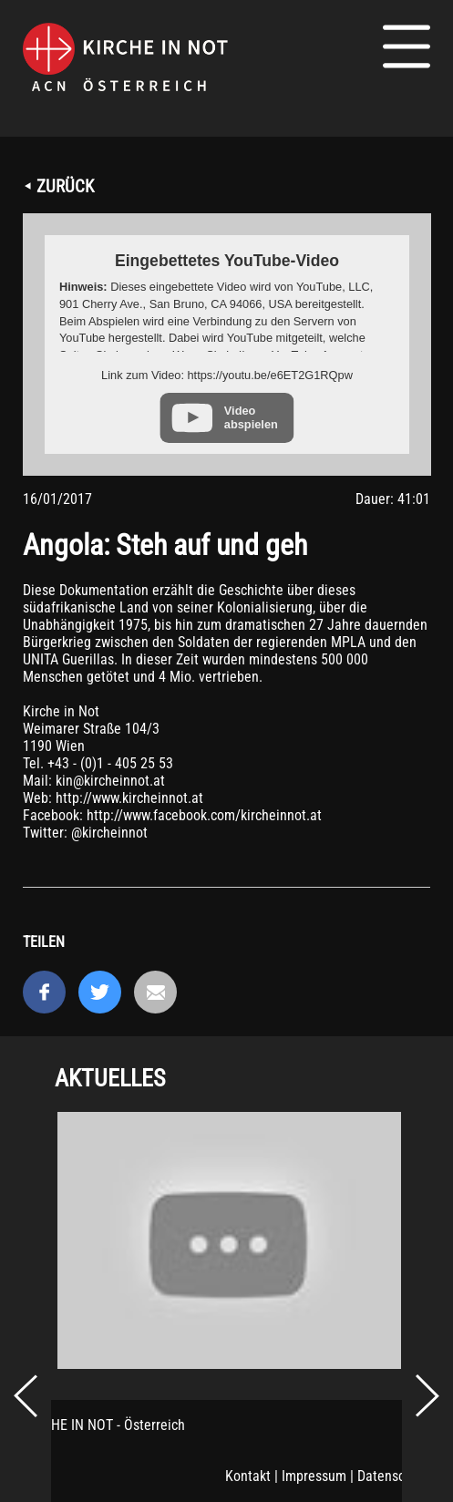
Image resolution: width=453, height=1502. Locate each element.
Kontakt (248, 1476)
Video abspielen (251, 417)
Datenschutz (393, 1476)
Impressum (314, 1476)
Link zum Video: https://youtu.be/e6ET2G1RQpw (227, 375)
